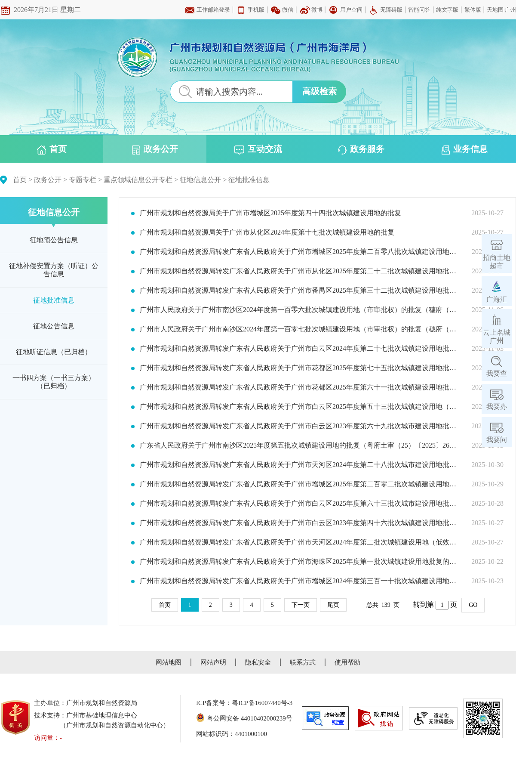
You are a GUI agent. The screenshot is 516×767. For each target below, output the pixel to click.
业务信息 (465, 149)
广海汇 (496, 299)
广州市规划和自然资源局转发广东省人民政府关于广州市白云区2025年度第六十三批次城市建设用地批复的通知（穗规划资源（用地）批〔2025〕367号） (300, 503)
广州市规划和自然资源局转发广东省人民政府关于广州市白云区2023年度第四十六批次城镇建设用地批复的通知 (300, 523)
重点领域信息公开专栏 (138, 179)
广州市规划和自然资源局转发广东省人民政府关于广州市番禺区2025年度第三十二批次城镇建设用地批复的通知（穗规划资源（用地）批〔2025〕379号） (300, 290)
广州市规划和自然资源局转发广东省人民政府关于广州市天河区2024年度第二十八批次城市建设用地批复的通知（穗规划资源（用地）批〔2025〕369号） (300, 464)
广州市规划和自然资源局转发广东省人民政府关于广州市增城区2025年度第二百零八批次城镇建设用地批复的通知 (300, 251)
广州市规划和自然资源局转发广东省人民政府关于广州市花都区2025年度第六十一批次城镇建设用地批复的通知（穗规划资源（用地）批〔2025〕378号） (300, 387)
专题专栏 (82, 179)
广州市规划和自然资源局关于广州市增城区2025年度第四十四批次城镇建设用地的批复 (270, 213)
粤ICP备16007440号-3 (262, 702)
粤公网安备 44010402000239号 (244, 718)
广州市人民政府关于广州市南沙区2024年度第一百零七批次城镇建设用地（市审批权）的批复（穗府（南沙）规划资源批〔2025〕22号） (300, 329)
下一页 (301, 605)
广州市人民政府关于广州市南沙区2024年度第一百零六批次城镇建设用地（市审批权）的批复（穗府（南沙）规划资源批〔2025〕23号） (300, 309)
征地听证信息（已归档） (54, 352)
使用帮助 (347, 662)
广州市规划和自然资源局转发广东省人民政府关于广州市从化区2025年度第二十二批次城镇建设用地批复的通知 (300, 271)
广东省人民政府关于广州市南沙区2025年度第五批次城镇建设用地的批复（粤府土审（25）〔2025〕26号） (300, 445)
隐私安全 (258, 662)
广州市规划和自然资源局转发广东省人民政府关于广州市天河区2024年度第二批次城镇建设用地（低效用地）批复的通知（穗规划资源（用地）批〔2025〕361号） (300, 542)
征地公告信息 (53, 326)
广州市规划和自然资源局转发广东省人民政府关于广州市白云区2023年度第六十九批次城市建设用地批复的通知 (300, 426)
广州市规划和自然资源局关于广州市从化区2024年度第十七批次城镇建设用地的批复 (267, 232)
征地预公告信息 (54, 240)
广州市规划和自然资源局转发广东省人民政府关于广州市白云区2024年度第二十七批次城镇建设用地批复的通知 (300, 348)
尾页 (333, 605)
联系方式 (303, 662)
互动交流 (258, 149)
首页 (52, 149)
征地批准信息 (249, 179)
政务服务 (361, 149)
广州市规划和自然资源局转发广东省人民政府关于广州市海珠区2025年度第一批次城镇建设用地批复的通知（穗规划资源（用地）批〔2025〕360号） (300, 561)
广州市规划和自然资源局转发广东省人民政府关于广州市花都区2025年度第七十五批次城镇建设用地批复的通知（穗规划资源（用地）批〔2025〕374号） (300, 368)
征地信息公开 (200, 179)
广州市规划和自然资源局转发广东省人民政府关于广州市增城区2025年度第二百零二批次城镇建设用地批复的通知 (300, 484)
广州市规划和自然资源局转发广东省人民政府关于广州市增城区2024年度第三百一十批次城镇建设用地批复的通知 (300, 581)
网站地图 (168, 662)
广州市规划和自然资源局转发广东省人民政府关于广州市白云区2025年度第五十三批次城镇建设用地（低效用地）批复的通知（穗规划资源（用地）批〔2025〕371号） (300, 406)
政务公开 (155, 149)
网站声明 (213, 662)
